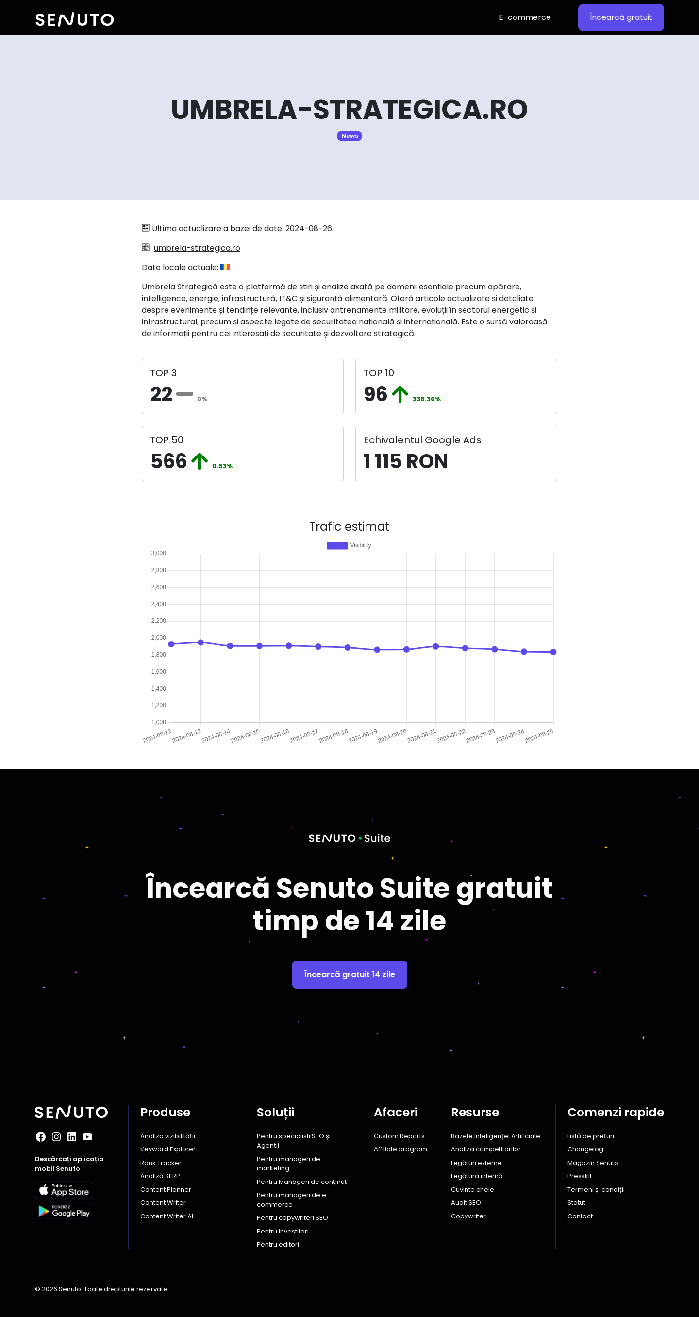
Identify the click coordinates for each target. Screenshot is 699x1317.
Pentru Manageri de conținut (302, 1181)
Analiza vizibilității (167, 1136)
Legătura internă (477, 1176)
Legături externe (476, 1162)
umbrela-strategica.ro (197, 247)
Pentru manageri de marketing (288, 1163)
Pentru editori (278, 1244)
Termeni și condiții (596, 1189)
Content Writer (163, 1202)
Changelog (585, 1149)
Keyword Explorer (168, 1149)
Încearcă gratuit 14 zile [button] (349, 974)
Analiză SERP (160, 1176)
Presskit (579, 1176)
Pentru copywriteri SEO (292, 1217)
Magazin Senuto (592, 1162)
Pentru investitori (283, 1231)
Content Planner (165, 1189)
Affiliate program (400, 1149)
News (349, 136)
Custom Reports (399, 1136)
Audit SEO (466, 1202)
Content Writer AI (166, 1216)
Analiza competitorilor (486, 1149)
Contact (580, 1216)
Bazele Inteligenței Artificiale (495, 1136)
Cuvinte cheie (472, 1189)
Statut (576, 1202)
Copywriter (468, 1216)
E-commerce (525, 17)
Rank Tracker (161, 1162)
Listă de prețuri (590, 1136)
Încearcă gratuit (621, 17)
